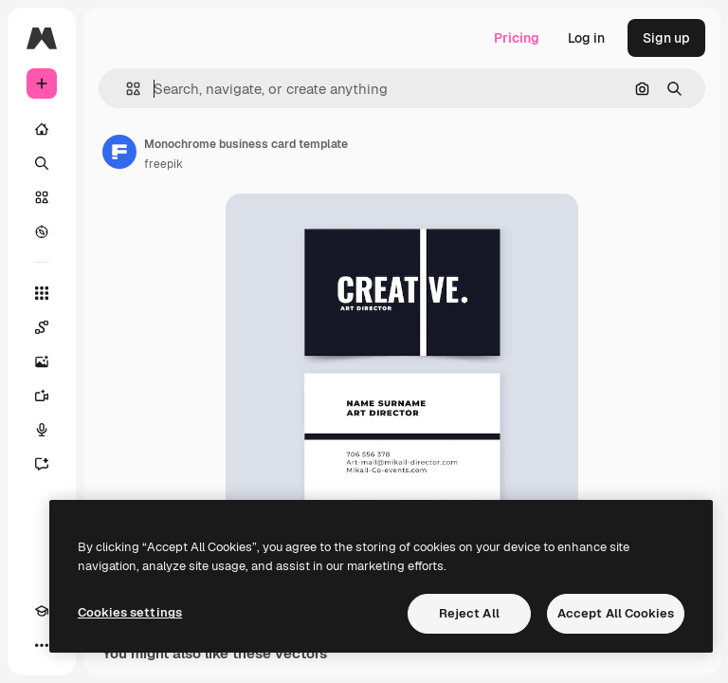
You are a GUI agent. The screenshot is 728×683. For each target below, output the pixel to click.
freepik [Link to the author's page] (163, 164)
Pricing (516, 37)
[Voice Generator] (42, 430)
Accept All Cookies (615, 613)
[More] (42, 645)
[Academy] (42, 611)
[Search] (42, 163)
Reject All (469, 613)
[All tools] (42, 293)
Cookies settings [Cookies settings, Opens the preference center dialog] (130, 612)
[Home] (42, 129)
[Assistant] (42, 464)
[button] (126, 89)
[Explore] (42, 231)
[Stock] (42, 197)
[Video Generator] (42, 395)
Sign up (666, 37)
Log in (586, 37)
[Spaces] (42, 327)
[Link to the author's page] (119, 152)
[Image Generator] (42, 361)
